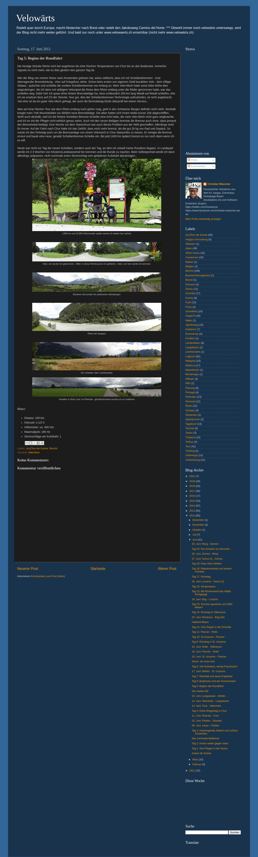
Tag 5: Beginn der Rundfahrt (208, 686)
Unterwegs (191, 455)
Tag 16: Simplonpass (203, 586)
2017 (192, 491)
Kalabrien (190, 329)
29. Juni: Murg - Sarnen (205, 544)
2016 (192, 496)
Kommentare (196, 166)
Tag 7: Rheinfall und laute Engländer (212, 676)
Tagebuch (191, 424)
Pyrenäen (190, 396)
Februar (197, 764)
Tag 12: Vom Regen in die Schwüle (211, 627)
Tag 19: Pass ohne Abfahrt (207, 563)
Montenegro (192, 374)
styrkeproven (192, 419)
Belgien (189, 266)
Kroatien (190, 338)
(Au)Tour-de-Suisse (37, 448)
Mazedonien (192, 370)
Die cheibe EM (200, 691)
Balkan (189, 262)
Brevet (189, 279)
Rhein (188, 405)
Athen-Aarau (192, 253)
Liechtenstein (192, 351)
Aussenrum (191, 257)
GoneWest (191, 311)
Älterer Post (167, 569)
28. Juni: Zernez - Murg (205, 553)
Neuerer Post (27, 569)
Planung (190, 388)
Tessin (189, 432)
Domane (190, 284)
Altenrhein (34, 452)
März (195, 759)
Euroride (190, 293)
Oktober (197, 529)
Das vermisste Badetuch (205, 738)
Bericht (53, 448)
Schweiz (190, 410)
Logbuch (190, 356)
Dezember (198, 520)
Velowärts (35, 18)
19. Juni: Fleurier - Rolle (205, 651)
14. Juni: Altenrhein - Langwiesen (210, 701)
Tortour (189, 441)
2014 (192, 505)
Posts (192, 160)
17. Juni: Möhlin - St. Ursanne (208, 671)
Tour (187, 446)
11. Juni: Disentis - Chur (205, 715)
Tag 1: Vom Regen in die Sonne (209, 748)
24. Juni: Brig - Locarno (205, 599)
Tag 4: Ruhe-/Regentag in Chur (209, 711)
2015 (192, 501)
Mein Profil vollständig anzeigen (203, 219)
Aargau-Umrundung (196, 239)
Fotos (188, 307)
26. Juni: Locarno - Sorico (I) (208, 581)
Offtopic (189, 379)
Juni (195, 539)
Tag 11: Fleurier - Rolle (204, 632)
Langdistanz (192, 347)
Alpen (188, 248)
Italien (188, 320)
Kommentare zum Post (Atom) (48, 576)
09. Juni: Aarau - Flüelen (205, 725)
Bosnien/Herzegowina (197, 275)
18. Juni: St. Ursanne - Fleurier (209, 656)
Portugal (190, 392)
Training (190, 450)
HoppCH (190, 315)
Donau (189, 289)
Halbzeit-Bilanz (200, 622)
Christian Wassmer (218, 184)
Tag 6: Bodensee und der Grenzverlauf (213, 681)
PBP (187, 383)
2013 (192, 510)
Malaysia (190, 360)
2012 (192, 515)
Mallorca (190, 365)
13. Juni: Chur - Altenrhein (206, 705)
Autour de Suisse (201, 753)
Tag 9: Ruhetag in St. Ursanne (209, 641)
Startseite (98, 569)
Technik (189, 428)
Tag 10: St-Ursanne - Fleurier (208, 637)
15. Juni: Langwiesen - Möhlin (208, 696)
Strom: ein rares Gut (203, 661)
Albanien (190, 244)
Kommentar (192, 334)
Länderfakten (192, 343)
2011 (192, 770)
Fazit (188, 302)
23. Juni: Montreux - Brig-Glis (208, 617)
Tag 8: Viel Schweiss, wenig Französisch (214, 666)
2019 (192, 481)
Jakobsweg (191, 325)
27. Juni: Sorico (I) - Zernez (207, 558)
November (198, 524)
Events (189, 298)
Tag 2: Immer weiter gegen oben (210, 743)
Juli (194, 534)
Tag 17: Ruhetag (201, 576)
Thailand (190, 437)
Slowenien (191, 415)
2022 (192, 476)
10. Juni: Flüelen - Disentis (207, 720)
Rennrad (190, 401)
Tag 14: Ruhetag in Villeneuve (208, 612)
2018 (192, 486)
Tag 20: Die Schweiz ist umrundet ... (212, 549)
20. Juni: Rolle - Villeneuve (207, 646)
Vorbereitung (192, 460)
